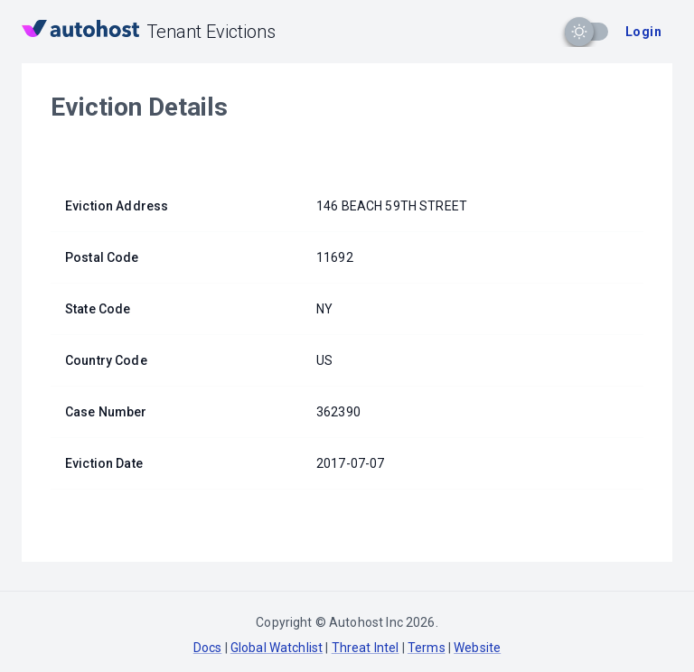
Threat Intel (365, 647)
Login (643, 31)
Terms (426, 647)
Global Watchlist (276, 647)
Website (477, 647)
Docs (207, 647)
